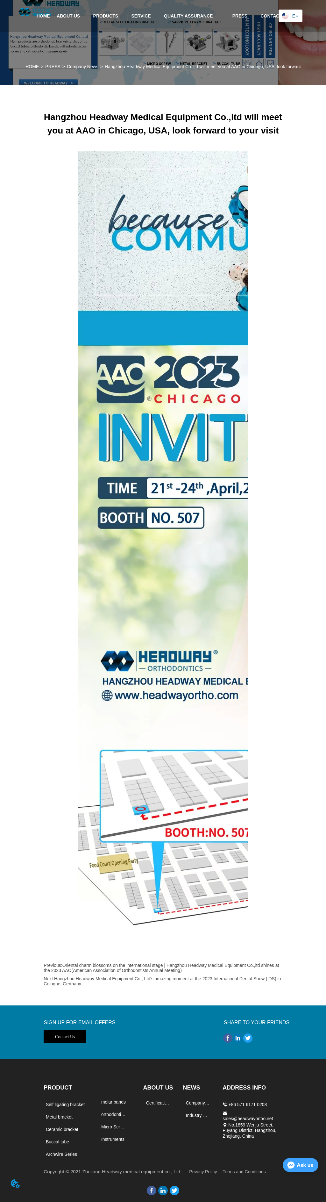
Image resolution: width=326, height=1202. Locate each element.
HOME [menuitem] (43, 15)
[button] (106, 16)
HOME (32, 66)
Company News (82, 66)
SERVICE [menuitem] (141, 15)
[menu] (163, 16)
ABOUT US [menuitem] (68, 15)
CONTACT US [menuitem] (275, 15)
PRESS (52, 66)
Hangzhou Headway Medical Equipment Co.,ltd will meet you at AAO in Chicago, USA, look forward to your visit (215, 66)
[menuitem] (106, 16)
